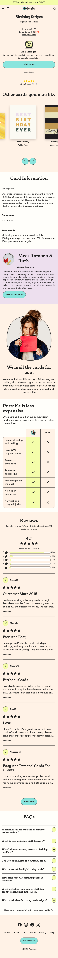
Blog (52, 932)
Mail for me (29, 64)
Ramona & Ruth (30, 22)
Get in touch (29, 941)
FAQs (50, 910)
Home (7, 932)
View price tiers (29, 35)
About (16, 932)
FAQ (24, 932)
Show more (29, 802)
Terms (33, 932)
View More (7, 611)
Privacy (42, 932)
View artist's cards (14, 294)
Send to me (29, 72)
